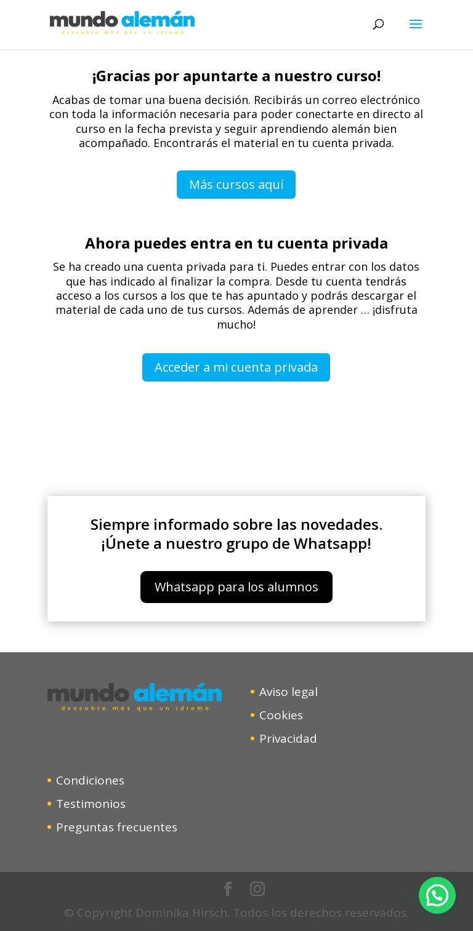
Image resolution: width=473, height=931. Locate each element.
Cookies (281, 715)
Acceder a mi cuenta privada (236, 367)
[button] (437, 895)
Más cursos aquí (236, 184)
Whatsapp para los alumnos (236, 586)
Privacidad (288, 738)
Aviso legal (288, 692)
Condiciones (90, 780)
